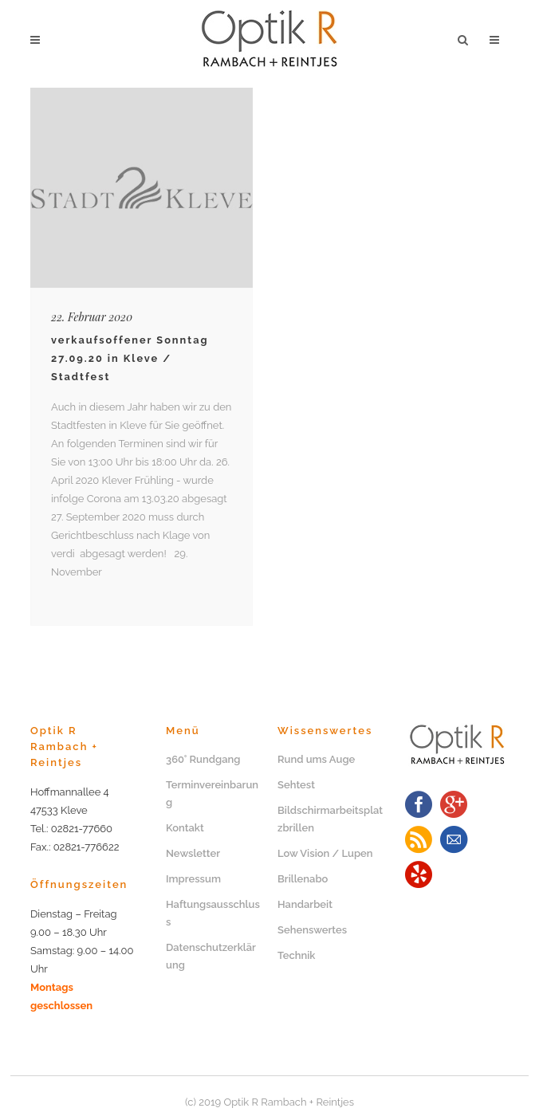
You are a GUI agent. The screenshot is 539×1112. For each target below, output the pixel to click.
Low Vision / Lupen (325, 853)
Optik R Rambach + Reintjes (288, 1102)
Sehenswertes (312, 930)
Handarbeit (304, 904)
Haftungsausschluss (213, 913)
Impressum (193, 879)
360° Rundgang (203, 759)
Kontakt (185, 828)
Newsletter (193, 853)
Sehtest (296, 785)
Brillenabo (302, 879)
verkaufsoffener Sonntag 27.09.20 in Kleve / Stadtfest (130, 358)
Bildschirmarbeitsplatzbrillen (330, 819)
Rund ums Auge (316, 759)
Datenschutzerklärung (211, 956)
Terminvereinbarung (212, 793)
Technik (296, 955)
